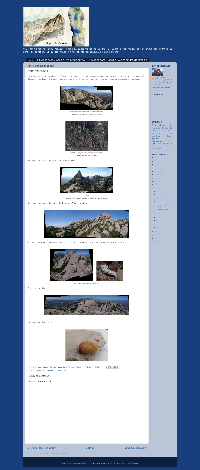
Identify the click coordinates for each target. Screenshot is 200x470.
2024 (157, 161)
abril (159, 217)
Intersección (157, 148)
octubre (160, 191)
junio (159, 202)
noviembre (161, 188)
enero (159, 228)
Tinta (154, 146)
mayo (159, 214)
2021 (157, 171)
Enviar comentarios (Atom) (55, 453)
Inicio (30, 60)
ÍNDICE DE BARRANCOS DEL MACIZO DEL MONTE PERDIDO (118, 60)
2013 (157, 242)
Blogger (134, 463)
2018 (157, 182)
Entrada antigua (135, 448)
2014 (157, 239)
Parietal (168, 131)
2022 (157, 168)
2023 (157, 165)
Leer (154, 144)
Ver (65, 371)
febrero (160, 224)
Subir (169, 136)
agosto (160, 198)
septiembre (162, 195)
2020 (157, 175)
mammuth (104, 463)
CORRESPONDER (162, 210)
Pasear (169, 141)
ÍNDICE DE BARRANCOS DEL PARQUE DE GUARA (61, 60)
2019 (157, 178)
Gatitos (169, 143)
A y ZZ (167, 146)
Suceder (50, 371)
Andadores (161, 143)
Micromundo (157, 141)
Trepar (59, 371)
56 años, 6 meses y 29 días (164, 205)
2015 (157, 235)
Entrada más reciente (42, 448)
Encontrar (40, 371)
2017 (157, 185)
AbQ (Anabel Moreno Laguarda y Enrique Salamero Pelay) (163, 81)
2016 (157, 232)
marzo (159, 221)
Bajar (165, 128)
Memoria (156, 128)
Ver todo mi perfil (161, 88)
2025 (157, 158)
